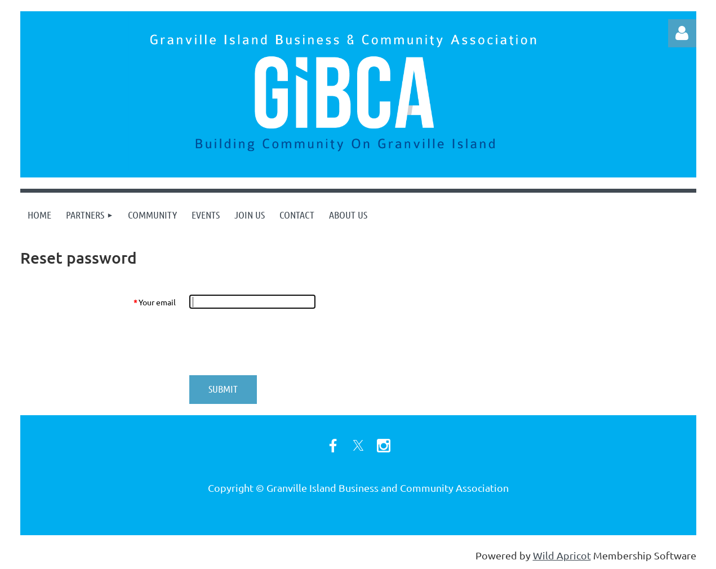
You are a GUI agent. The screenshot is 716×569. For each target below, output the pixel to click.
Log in (682, 33)
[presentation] (275, 342)
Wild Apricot (562, 555)
